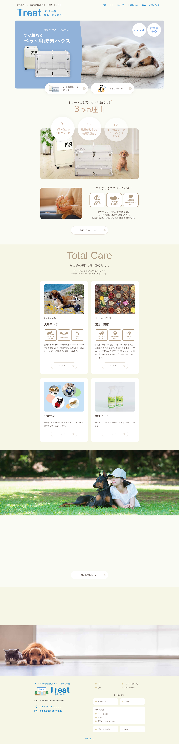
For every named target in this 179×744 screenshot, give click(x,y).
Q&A (144, 5)
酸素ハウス (102, 702)
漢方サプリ (102, 717)
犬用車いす (128, 702)
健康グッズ (128, 729)
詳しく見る (63, 369)
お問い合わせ (154, 5)
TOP (104, 5)
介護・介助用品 (104, 729)
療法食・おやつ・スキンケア (109, 721)
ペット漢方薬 (103, 714)
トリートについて (117, 5)
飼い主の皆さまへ (88, 575)
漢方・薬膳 (99, 710)
